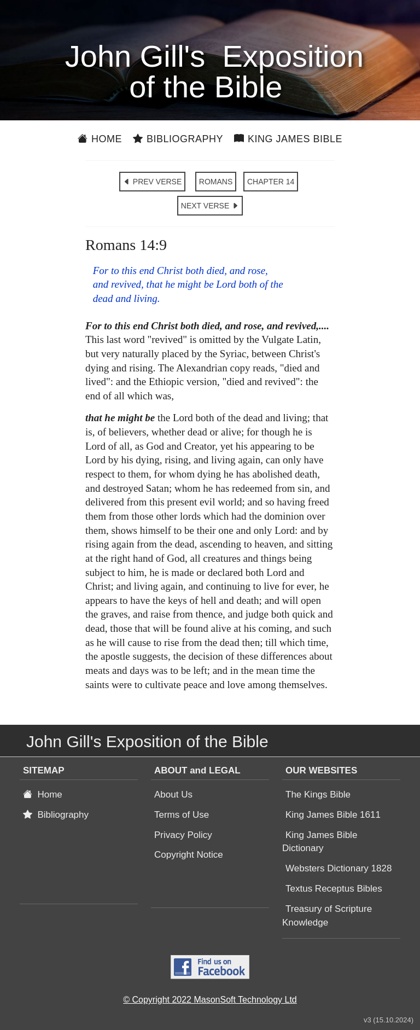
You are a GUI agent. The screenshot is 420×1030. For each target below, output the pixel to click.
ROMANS (215, 181)
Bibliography (178, 138)
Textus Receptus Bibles (333, 888)
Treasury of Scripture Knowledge (327, 916)
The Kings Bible (318, 794)
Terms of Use (181, 815)
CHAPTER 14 (270, 181)
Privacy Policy (183, 835)
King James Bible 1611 (333, 815)
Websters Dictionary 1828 (338, 868)
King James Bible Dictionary (319, 842)
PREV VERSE (152, 181)
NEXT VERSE (210, 205)
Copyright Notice (188, 854)
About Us (173, 794)
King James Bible (288, 138)
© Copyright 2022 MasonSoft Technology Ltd (209, 999)
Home (100, 138)
